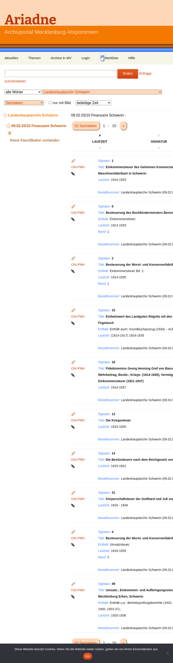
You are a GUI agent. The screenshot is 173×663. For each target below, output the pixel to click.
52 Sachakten (86, 126)
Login (86, 58)
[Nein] (167, 653)
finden (128, 73)
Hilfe (131, 58)
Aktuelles (11, 58)
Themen (34, 58)
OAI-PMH (78, 167)
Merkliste (109, 58)
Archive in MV (61, 58)
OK (87, 656)
